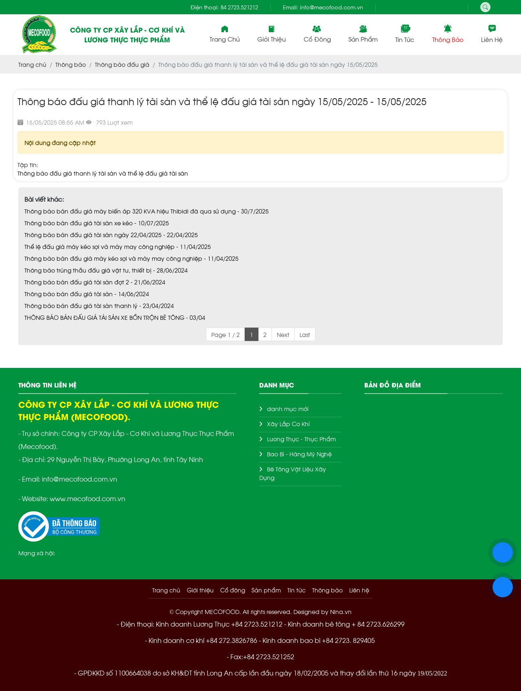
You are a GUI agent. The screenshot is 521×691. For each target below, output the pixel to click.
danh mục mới (288, 408)
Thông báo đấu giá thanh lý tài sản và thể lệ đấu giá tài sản (103, 173)
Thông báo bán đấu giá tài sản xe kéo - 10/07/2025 (96, 223)
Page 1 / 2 (225, 334)
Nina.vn (341, 611)
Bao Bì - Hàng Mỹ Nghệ (299, 454)
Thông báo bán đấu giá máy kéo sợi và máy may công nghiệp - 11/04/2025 (131, 258)
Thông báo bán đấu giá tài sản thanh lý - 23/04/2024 (99, 305)
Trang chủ (225, 34)
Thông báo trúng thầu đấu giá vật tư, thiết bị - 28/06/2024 (106, 270)
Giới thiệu (271, 34)
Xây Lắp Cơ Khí (288, 423)
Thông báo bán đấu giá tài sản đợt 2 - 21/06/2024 (94, 282)
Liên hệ (492, 33)
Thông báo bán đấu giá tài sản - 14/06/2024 (86, 293)
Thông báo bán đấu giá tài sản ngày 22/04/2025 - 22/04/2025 (111, 234)
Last (305, 334)
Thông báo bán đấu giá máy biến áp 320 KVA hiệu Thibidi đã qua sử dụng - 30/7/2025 (146, 211)
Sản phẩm (363, 34)
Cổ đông (317, 34)
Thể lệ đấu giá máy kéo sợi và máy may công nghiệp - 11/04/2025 (117, 246)
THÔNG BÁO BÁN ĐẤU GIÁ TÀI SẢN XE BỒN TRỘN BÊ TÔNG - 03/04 (114, 317)
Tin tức (404, 33)
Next (283, 334)
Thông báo (448, 33)
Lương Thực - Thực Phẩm (301, 438)
